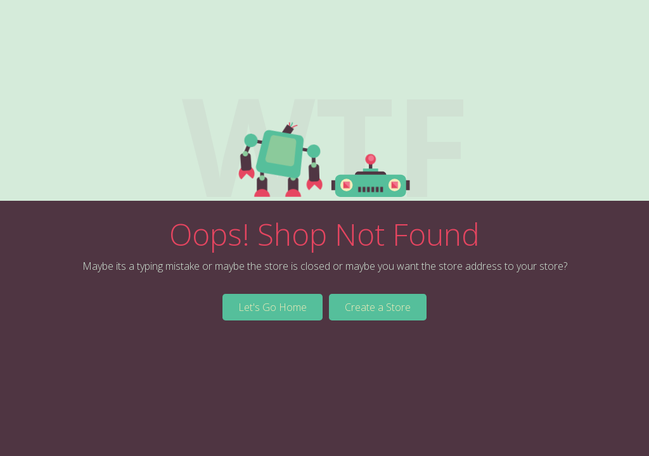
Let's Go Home (272, 307)
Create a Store (378, 307)
